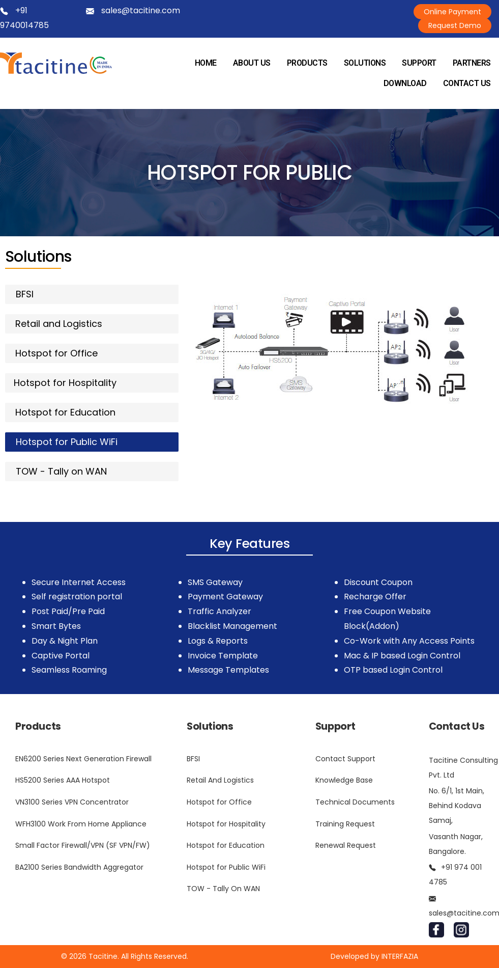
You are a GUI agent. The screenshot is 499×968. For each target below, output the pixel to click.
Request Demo (454, 25)
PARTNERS (472, 63)
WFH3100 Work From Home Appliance (80, 824)
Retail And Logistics (220, 780)
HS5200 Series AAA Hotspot (62, 780)
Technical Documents (355, 802)
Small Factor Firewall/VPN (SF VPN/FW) (82, 845)
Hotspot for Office (219, 802)
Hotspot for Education (226, 845)
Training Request (345, 824)
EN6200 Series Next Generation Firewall (83, 759)
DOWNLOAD (405, 83)
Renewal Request (345, 845)
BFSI (193, 759)
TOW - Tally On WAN (223, 888)
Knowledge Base (344, 780)
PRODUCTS (307, 63)
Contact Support (345, 759)
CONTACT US (467, 83)
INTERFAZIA (399, 956)
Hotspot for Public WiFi (226, 867)
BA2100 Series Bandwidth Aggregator (79, 867)
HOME (206, 63)
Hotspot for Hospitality (226, 824)
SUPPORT (419, 63)
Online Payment (452, 12)
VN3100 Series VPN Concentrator (72, 802)
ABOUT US (252, 63)
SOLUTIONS (365, 63)
